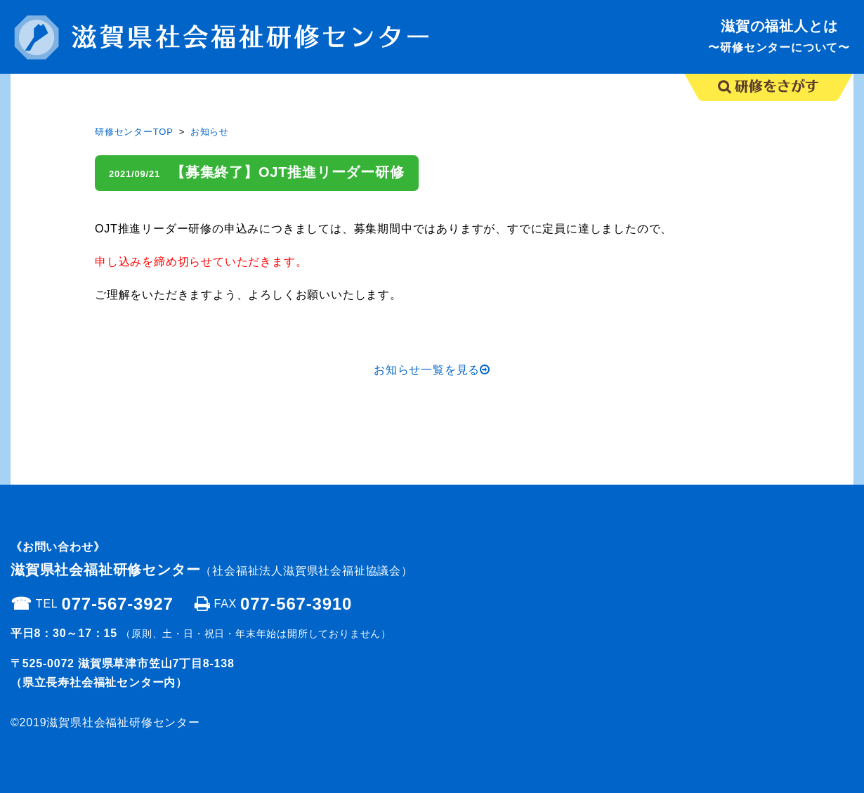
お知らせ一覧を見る (432, 370)
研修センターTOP (134, 131)
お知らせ (209, 131)
